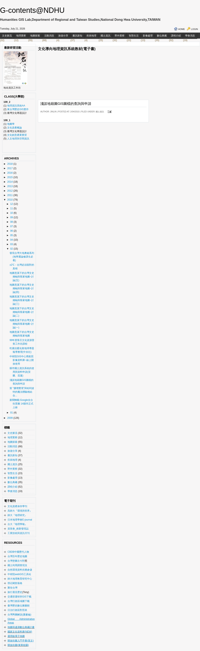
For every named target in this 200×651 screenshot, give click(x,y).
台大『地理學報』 (17, 524)
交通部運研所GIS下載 (19, 596)
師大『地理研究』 (17, 515)
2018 (10, 163)
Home (181, 29)
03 (12, 244)
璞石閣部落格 (15, 583)
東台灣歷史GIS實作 (18, 109)
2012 (10, 190)
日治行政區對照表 (17, 610)
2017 (10, 168)
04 (12, 239)
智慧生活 (134, 35)
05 (12, 235)
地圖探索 (35, 35)
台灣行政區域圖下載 (19, 601)
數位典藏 (162, 35)
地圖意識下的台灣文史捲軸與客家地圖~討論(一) (22, 324)
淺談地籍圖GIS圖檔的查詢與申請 (65, 104)
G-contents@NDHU (32, 10)
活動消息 (49, 35)
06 (12, 230)
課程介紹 (176, 35)
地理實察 (21, 35)
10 (12, 213)
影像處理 (148, 35)
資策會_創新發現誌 (18, 528)
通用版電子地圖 (16, 636)
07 (12, 226)
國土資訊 (105, 35)
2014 (10, 181)
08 (12, 221)
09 (12, 217)
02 (12, 248)
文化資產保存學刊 (17, 506)
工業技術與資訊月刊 (19, 533)
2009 (10, 417)
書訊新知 (77, 35)
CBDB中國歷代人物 (18, 551)
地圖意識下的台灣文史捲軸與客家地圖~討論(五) (22, 277)
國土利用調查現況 (17, 565)
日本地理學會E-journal (20, 519)
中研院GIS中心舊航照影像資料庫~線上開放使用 (22, 360)
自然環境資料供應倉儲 (20, 569)
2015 (10, 177)
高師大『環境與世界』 (20, 510)
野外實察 (119, 35)
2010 (10, 199)
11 (12, 208)
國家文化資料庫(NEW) (20, 631)
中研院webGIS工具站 (19, 574)
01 (12, 412)
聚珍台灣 (12, 587)
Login (194, 29)
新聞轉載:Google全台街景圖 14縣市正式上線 (21, 404)
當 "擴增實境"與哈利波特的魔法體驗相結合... (22, 392)
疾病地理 (91, 35)
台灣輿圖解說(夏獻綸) (19, 614)
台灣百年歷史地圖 (17, 556)
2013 (10, 186)
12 (12, 204)
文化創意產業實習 (17, 135)
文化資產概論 (14, 127)
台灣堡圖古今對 (16, 560)
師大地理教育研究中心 (20, 578)
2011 (10, 195)
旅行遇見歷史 (15, 592)
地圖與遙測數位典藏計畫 (21, 627)
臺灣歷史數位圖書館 (19, 605)
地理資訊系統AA (16, 105)
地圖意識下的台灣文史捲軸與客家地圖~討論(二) (22, 312)
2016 (10, 172)
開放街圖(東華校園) (18, 645)
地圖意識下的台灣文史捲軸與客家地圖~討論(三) (22, 300)
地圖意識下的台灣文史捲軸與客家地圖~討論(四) (22, 288)
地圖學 (10, 124)
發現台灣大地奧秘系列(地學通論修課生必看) (22, 257)
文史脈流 (7, 35)
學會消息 (190, 35)
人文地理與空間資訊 (18, 138)
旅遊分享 (63, 35)
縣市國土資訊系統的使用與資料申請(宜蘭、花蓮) (22, 372)
